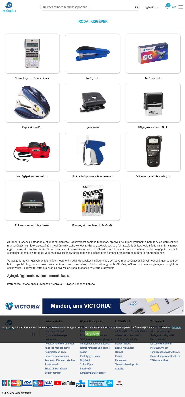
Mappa (44, 284)
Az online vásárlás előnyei (58, 347)
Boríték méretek (53, 372)
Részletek (176, 327)
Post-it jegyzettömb (90, 356)
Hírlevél (119, 352)
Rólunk (118, 356)
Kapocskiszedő (85, 284)
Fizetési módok (123, 343)
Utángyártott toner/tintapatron (95, 343)
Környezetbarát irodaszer (92, 372)
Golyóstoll (85, 360)
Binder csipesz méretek (57, 356)
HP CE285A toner (159, 347)
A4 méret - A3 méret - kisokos (60, 360)
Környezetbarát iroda (55, 352)
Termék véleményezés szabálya (126, 366)
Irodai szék (85, 368)
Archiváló (56, 284)
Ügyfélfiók (150, 7)
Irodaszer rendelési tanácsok (59, 343)
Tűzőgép (69, 284)
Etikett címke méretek (56, 368)
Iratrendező (14, 284)
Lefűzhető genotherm (161, 343)
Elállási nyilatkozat (124, 347)
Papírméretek (52, 364)
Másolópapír (30, 284)
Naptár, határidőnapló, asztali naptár (94, 350)
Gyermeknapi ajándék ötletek (165, 356)
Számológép (86, 364)
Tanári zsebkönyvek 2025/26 (165, 352)
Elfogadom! (92, 333)
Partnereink (121, 360)
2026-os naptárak (159, 360)
